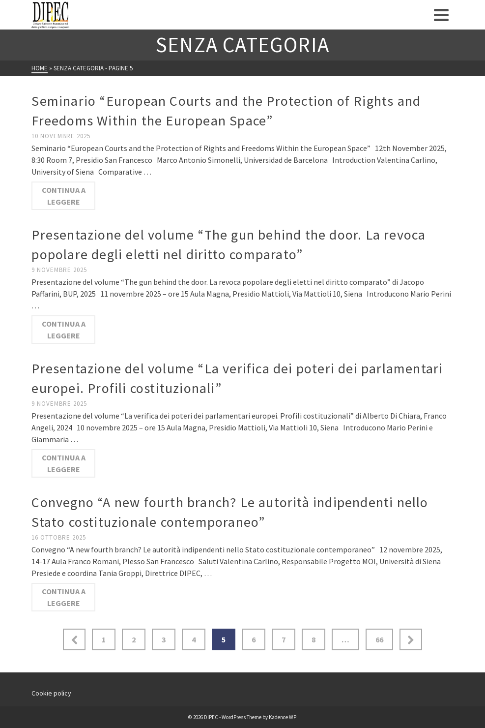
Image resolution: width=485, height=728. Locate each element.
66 (379, 639)
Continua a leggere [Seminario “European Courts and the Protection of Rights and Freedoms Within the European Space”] (64, 196)
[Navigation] (441, 15)
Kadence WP (282, 717)
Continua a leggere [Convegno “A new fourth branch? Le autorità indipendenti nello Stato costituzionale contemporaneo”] (64, 597)
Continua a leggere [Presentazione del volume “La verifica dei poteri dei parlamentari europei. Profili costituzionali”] (64, 463)
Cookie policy (51, 693)
